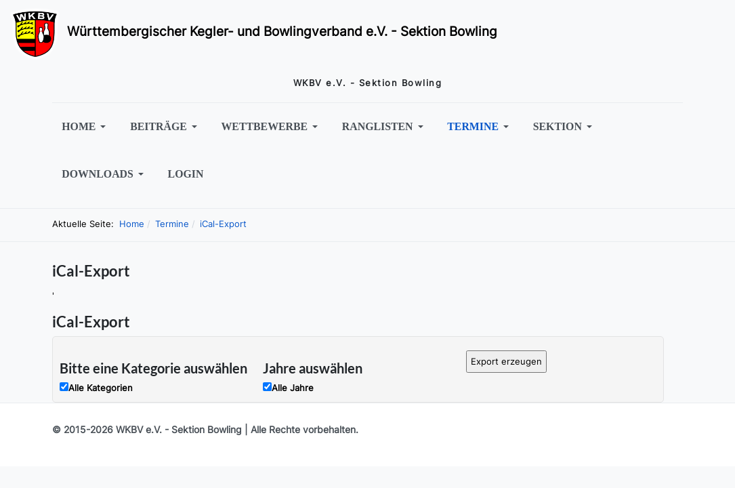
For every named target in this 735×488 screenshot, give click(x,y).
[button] (86, 126)
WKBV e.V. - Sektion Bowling (179, 429)
